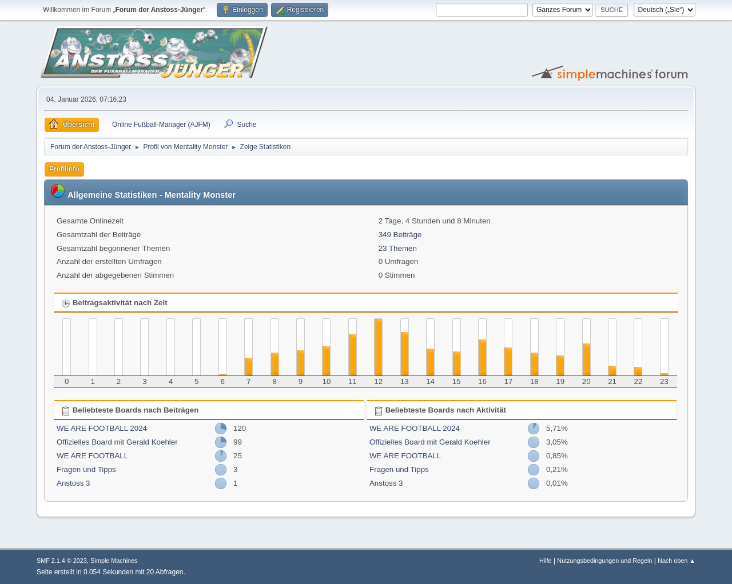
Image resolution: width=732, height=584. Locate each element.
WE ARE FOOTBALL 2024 (102, 428)
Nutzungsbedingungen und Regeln (604, 560)
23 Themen (398, 248)
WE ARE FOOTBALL (92, 455)
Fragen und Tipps (86, 469)
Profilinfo (64, 169)
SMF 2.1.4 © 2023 (62, 560)
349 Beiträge (400, 234)
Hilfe (545, 560)
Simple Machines (113, 560)
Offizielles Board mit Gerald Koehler (117, 442)
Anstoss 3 (73, 483)
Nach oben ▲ (676, 560)
